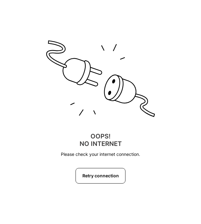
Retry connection (100, 175)
